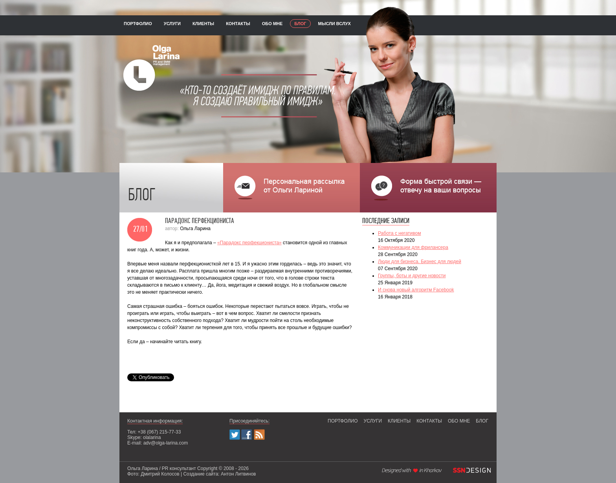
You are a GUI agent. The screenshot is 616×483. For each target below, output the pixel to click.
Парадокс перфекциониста (199, 221)
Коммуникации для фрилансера (413, 247)
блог (300, 23)
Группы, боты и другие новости (412, 275)
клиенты (203, 23)
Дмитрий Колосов (160, 474)
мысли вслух (334, 23)
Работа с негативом (399, 233)
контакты (238, 23)
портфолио (138, 23)
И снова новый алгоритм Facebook (416, 290)
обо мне (272, 23)
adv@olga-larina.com (165, 443)
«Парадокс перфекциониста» (249, 242)
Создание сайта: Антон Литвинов (219, 474)
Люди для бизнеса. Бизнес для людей (419, 261)
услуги (172, 23)
